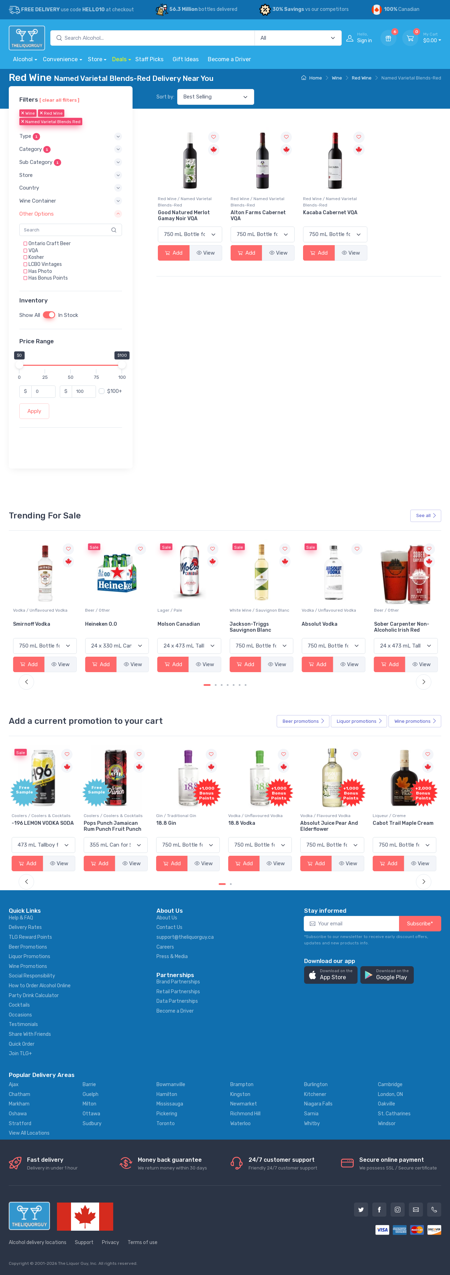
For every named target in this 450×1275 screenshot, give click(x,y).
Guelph (90, 1094)
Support (84, 1242)
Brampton (241, 1085)
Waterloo (240, 1124)
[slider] (19, 365)
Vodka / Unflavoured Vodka (112, 610)
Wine (337, 78)
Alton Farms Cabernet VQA (258, 216)
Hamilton (166, 1094)
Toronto (165, 1124)
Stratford (20, 1124)
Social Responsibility (32, 976)
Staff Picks (149, 59)
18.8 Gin (168, 823)
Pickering (166, 1114)
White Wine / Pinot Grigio (38, 610)
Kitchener (315, 1094)
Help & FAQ (21, 918)
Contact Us (169, 927)
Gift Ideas (186, 59)
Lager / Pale (242, 610)
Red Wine (362, 78)
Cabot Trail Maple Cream (404, 823)
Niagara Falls (318, 1104)
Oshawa (18, 1114)
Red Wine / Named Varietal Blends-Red (185, 202)
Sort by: (165, 97)
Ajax (14, 1085)
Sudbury (92, 1124)
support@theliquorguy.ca (185, 937)
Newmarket (243, 1104)
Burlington (316, 1085)
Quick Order (21, 1044)
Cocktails (19, 1005)
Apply (34, 411)
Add (173, 253)
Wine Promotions (28, 966)
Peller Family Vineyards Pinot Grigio (41, 627)
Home (311, 78)
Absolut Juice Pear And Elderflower (330, 826)
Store (95, 59)
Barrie (89, 1085)
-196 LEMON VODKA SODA (44, 823)
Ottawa (91, 1114)
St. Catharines (394, 1114)
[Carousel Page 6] (239, 685)
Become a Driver (229, 59)
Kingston (240, 1094)
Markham (19, 1104)
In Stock (68, 315)
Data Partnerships (177, 1001)
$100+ (114, 391)
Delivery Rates (25, 927)
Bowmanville (170, 1085)
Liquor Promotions (29, 957)
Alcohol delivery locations (37, 1242)
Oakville (386, 1104)
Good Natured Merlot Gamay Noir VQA (184, 216)
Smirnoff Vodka (103, 624)
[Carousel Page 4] (228, 685)
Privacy (110, 1242)
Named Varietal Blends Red (51, 122)
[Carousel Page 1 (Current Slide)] (207, 685)
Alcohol (23, 59)
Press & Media (172, 957)
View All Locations (29, 1133)
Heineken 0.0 (173, 624)
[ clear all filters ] (59, 100)
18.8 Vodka (243, 823)
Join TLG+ (20, 1054)
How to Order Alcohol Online (40, 986)
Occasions (20, 1015)
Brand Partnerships (178, 982)
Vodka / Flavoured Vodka (327, 815)
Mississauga (169, 1104)
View (206, 253)
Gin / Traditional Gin (178, 815)
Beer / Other (170, 610)
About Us (166, 918)
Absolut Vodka (392, 624)
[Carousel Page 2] (216, 685)
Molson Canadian (251, 624)
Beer (304, 721)
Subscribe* (420, 923)
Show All (29, 315)
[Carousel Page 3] (222, 685)
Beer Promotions (28, 947)
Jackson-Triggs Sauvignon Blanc (322, 627)
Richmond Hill (245, 1114)
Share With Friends (30, 1034)
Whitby (312, 1124)
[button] (70, 136)
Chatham (19, 1094)
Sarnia (311, 1114)
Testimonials (23, 1024)
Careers (165, 947)
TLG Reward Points (30, 937)
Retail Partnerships (178, 992)
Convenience (60, 59)
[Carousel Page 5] (233, 685)
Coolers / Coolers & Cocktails (42, 815)
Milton (89, 1104)
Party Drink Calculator (34, 996)
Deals (119, 59)
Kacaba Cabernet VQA (330, 213)
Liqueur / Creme (390, 815)
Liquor (359, 721)
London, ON (390, 1094)
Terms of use (143, 1242)
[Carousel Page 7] (245, 685)
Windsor (387, 1124)
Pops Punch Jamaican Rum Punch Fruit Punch (114, 826)
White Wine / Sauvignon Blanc (331, 610)
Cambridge (390, 1085)
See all (426, 515)
